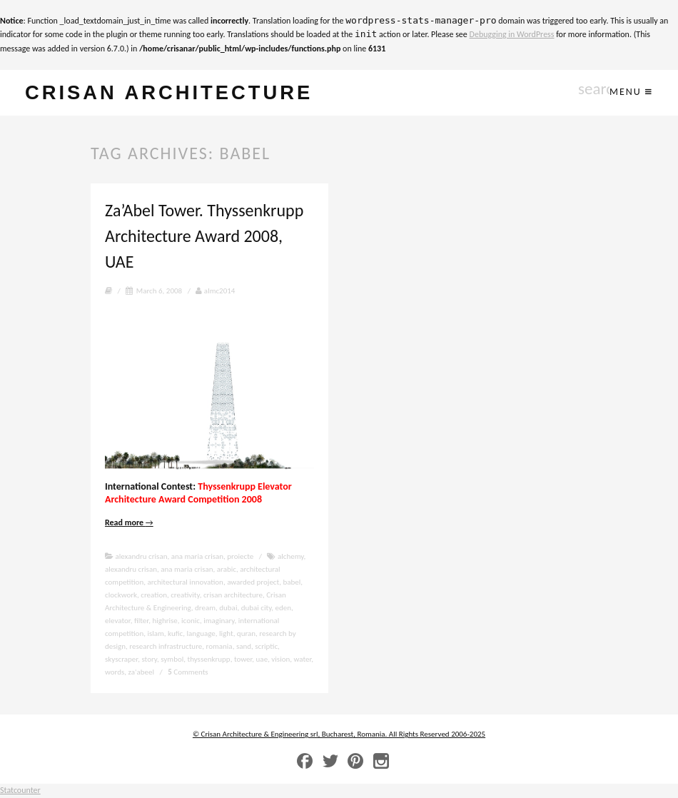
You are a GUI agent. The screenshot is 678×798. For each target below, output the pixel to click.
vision (280, 659)
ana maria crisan (197, 556)
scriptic (266, 646)
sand (243, 646)
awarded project (253, 582)
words (114, 672)
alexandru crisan (142, 556)
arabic (226, 569)
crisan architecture (169, 92)
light (226, 633)
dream (205, 607)
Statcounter (20, 790)
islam (155, 633)
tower (243, 659)
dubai (228, 607)
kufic (175, 633)
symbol (172, 659)
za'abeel (141, 672)
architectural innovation (185, 582)
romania (219, 646)
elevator (118, 620)
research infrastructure (165, 646)
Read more (129, 522)
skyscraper (121, 659)
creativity (185, 595)
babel (291, 582)
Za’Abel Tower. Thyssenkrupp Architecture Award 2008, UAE (204, 236)
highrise (164, 620)
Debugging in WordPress (512, 34)
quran (246, 633)
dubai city (256, 607)
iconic (190, 620)
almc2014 (215, 291)
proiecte (240, 556)
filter (141, 620)
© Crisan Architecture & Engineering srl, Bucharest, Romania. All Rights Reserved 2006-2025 (339, 734)
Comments (188, 672)
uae (262, 659)
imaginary (218, 620)
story (149, 659)
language (200, 633)
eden (283, 607)
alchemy (290, 556)
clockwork (121, 595)
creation (154, 595)
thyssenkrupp (208, 659)
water (303, 659)
